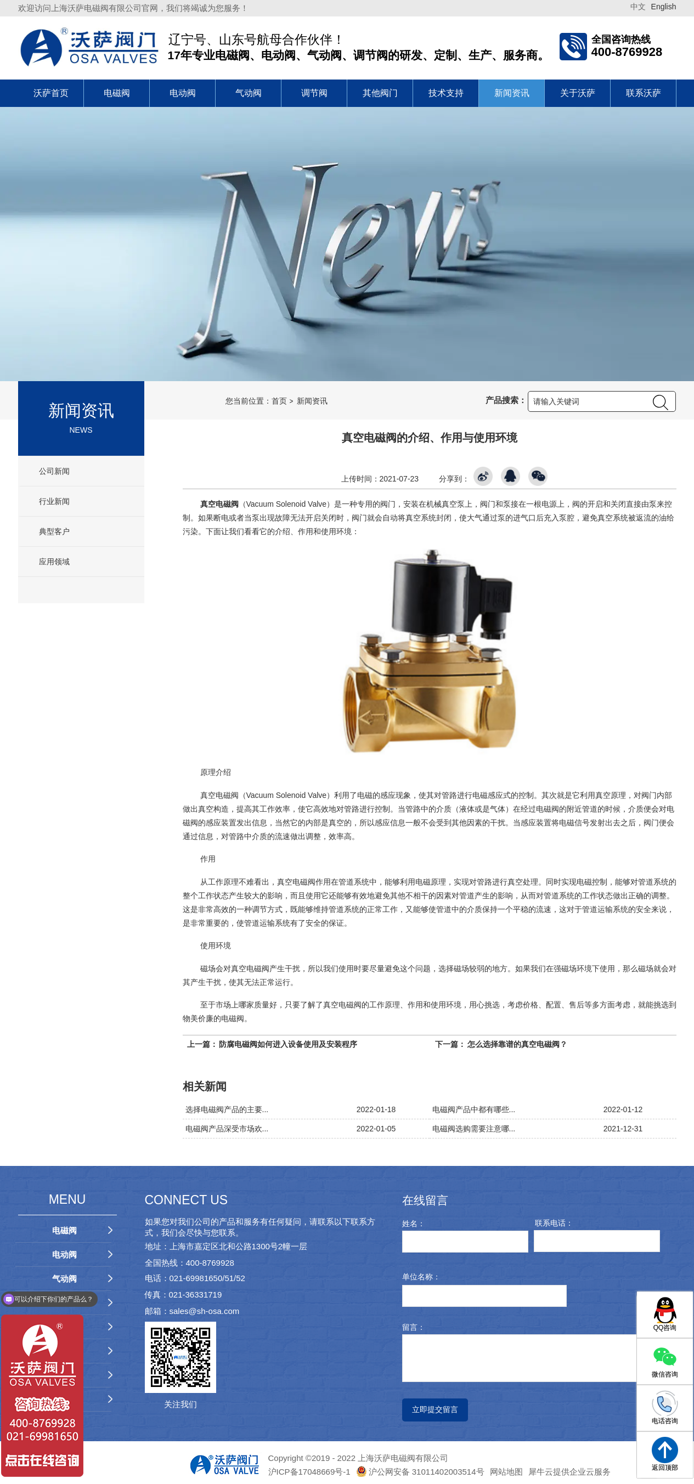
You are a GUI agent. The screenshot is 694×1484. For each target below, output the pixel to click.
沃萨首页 (51, 93)
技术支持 (446, 93)
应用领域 (53, 561)
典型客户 (53, 531)
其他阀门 (380, 93)
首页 (279, 401)
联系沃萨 (643, 93)
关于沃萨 (577, 93)
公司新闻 (53, 471)
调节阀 (314, 93)
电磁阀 (117, 93)
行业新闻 (53, 501)
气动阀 (248, 93)
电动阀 (183, 93)
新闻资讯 (511, 93)
